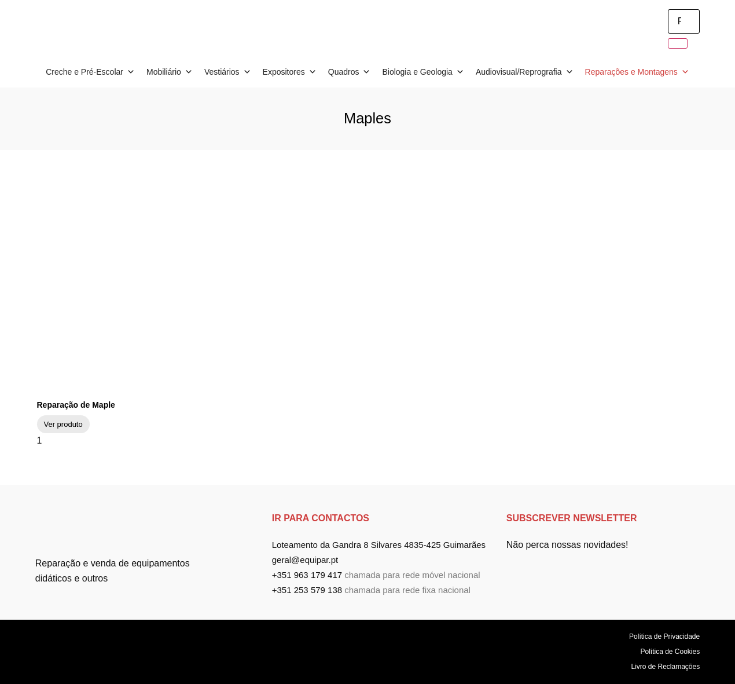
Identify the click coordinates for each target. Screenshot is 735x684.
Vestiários (227, 71)
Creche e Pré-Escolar (90, 71)
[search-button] (678, 43)
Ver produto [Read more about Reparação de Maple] (63, 424)
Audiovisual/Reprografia (525, 71)
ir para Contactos (320, 518)
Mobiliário (169, 71)
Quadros (349, 71)
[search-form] (684, 21)
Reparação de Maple (76, 404)
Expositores (290, 71)
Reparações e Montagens (637, 71)
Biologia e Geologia (423, 71)
